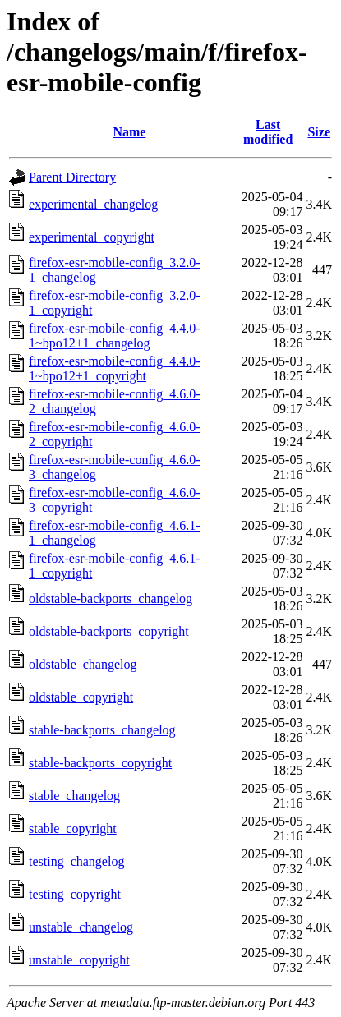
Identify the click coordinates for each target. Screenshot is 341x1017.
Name (129, 132)
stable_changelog (74, 796)
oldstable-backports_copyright (109, 631)
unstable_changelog (81, 927)
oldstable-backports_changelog (110, 598)
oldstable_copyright (81, 697)
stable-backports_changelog (102, 730)
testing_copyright (75, 894)
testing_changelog (76, 861)
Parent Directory (72, 177)
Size (318, 132)
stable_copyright (73, 828)
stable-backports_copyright (100, 763)
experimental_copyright (91, 237)
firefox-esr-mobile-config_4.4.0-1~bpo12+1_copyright (114, 368)
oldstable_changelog (83, 664)
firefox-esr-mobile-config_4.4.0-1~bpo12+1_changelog (114, 335)
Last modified (268, 131)
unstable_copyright (79, 960)
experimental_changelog (93, 204)
